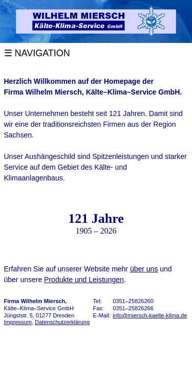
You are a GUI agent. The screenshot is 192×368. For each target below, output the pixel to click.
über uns (144, 269)
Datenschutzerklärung (62, 322)
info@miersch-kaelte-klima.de (150, 315)
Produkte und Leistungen (84, 279)
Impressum (18, 322)
